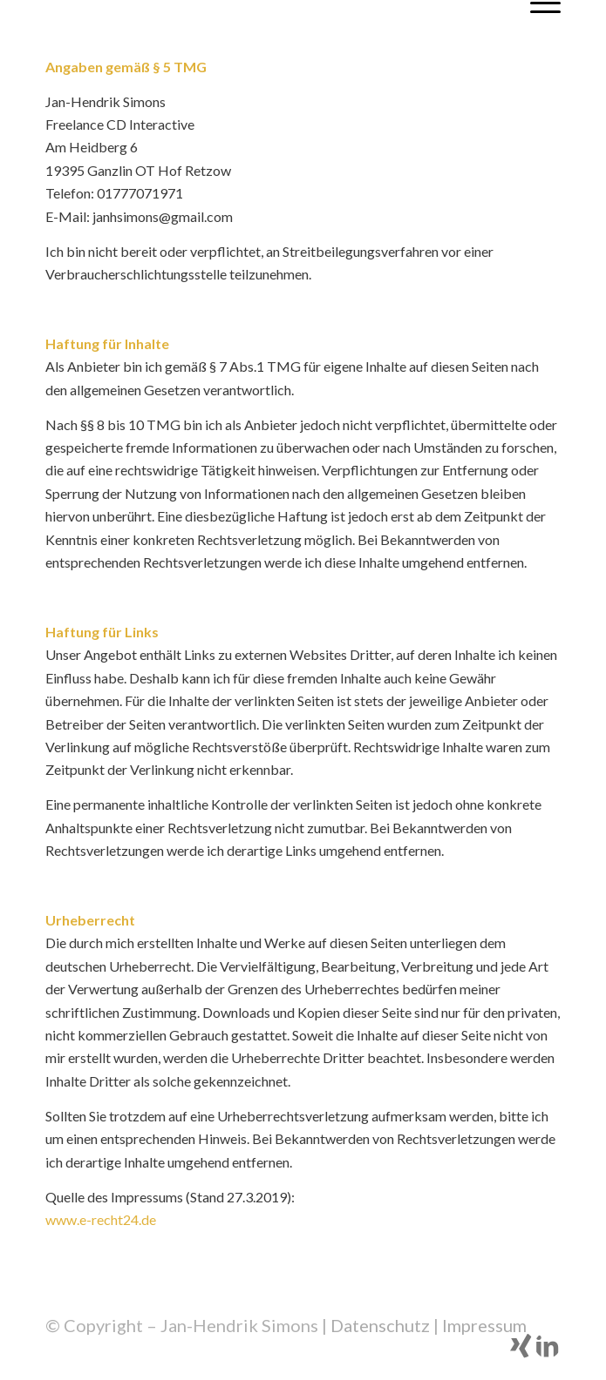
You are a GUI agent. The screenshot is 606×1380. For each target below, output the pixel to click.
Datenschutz (380, 1325)
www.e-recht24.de (100, 1219)
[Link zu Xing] (521, 1354)
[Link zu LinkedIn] (548, 1354)
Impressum (484, 1325)
